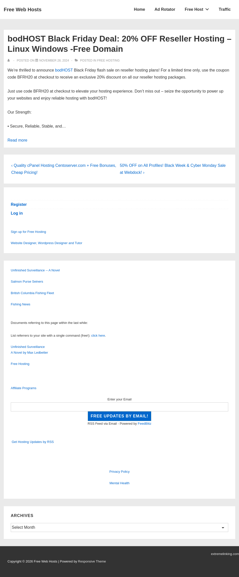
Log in (17, 213)
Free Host (198, 8)
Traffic (225, 9)
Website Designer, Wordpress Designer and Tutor (46, 243)
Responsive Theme (92, 561)
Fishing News (20, 304)
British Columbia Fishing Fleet (32, 293)
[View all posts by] (10, 60)
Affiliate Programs (23, 388)
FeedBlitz (144, 423)
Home (139, 9)
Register (19, 204)
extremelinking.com (225, 554)
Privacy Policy (119, 471)
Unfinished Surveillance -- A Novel (35, 270)
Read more (17, 140)
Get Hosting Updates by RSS (33, 442)
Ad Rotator (165, 9)
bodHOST (64, 70)
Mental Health (119, 483)
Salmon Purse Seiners (27, 281)
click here (98, 335)
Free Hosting (108, 60)
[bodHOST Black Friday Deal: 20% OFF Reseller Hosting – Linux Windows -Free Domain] (54, 60)
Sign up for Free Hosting (28, 232)
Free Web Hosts (23, 9)
